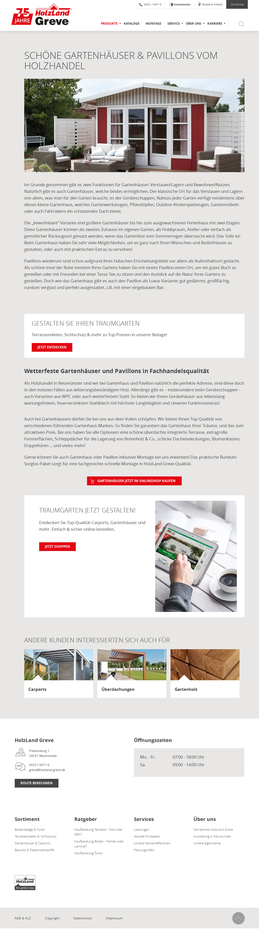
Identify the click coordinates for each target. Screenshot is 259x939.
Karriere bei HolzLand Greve (213, 829)
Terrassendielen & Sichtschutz (35, 836)
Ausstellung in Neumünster (212, 836)
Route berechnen (37, 783)
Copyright (52, 918)
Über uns (193, 23)
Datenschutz (83, 918)
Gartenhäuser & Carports (32, 843)
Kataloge (131, 23)
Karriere (214, 23)
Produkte (109, 23)
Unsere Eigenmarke (207, 843)
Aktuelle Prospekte (147, 836)
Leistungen (141, 829)
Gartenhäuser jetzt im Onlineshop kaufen (136, 481)
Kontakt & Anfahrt (210, 4)
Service (173, 23)
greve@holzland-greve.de (47, 770)
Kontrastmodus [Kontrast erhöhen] (181, 4)
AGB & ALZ (23, 918)
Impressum (114, 918)
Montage (153, 23)
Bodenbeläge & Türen (30, 829)
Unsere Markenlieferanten (152, 843)
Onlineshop (237, 4)
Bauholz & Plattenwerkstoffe (34, 850)
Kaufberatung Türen (88, 853)
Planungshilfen (144, 850)
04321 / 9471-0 (150, 4)
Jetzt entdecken (52, 347)
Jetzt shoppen (57, 546)
